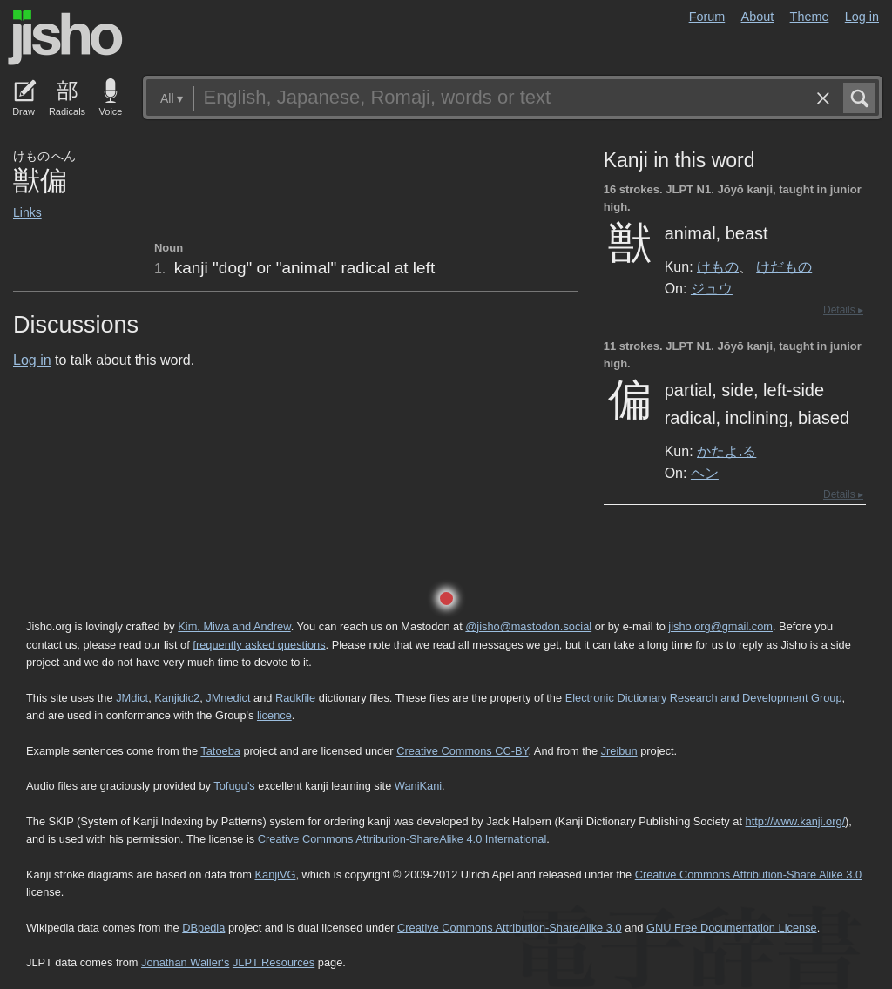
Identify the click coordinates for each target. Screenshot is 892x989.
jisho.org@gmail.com (720, 626)
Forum (707, 17)
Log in (862, 17)
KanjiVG (274, 874)
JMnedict (228, 697)
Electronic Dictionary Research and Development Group (703, 697)
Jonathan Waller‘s (185, 962)
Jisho (65, 37)
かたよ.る (726, 451)
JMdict (132, 697)
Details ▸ (843, 310)
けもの (718, 266)
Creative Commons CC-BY (462, 750)
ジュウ (712, 288)
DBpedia (203, 927)
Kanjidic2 (176, 697)
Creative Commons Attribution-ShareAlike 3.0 (509, 927)
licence (274, 715)
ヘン (705, 472)
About (757, 17)
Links (27, 212)
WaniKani (418, 785)
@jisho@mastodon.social (528, 626)
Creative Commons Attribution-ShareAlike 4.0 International (402, 838)
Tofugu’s (233, 785)
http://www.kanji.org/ (796, 821)
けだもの (784, 266)
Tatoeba (220, 750)
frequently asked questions (259, 644)
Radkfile (295, 697)
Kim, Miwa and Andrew (234, 626)
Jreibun (619, 750)
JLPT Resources (273, 962)
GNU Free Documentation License (731, 927)
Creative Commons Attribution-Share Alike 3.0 (748, 874)
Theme (809, 17)
